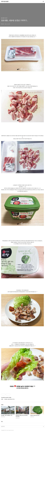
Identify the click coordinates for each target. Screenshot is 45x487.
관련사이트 (3, 480)
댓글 (2, 475)
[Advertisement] (22, 186)
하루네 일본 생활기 (5, 1)
